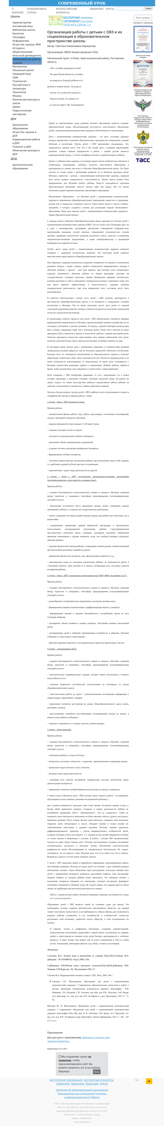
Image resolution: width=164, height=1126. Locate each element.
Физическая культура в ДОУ (26, 152)
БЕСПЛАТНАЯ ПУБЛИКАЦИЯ (66, 1080)
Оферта (95, 1097)
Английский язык (22, 26)
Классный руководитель (26, 55)
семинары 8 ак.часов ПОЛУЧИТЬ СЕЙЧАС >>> (78, 21)
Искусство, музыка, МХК (26, 44)
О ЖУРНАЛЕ (17, 10)
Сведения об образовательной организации (82, 1090)
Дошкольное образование (20, 126)
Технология (19, 92)
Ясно (96, 1071)
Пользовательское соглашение (76, 1093)
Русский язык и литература (21, 86)
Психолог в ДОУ (21, 146)
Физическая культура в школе (26, 101)
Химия (16, 107)
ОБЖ (15, 77)
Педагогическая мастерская (22, 112)
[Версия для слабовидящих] (149, 1081)
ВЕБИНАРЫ (96, 9)
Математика (19, 66)
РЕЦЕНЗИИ (92, 1084)
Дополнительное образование (22, 166)
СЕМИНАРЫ (63, 1084)
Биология (18, 33)
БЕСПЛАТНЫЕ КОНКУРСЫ (99, 1080)
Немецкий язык (21, 73)
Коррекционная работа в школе (26, 60)
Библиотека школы (23, 29)
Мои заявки (143, 17)
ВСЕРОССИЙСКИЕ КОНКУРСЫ (66, 10)
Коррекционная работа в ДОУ (26, 141)
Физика (16, 96)
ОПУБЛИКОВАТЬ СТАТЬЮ (36, 10)
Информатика (20, 40)
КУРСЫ (110, 9)
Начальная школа (23, 70)
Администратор (21, 22)
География (18, 37)
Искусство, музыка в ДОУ (24, 133)
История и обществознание (22, 49)
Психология (19, 81)
